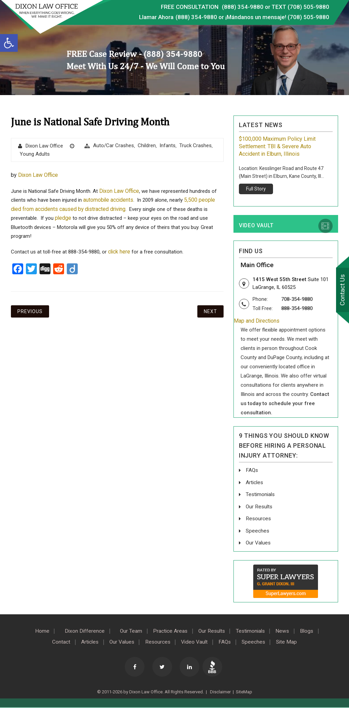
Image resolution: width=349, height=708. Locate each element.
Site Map (292, 641)
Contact (55, 641)
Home (35, 630)
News (287, 630)
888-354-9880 (298, 309)
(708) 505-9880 (308, 17)
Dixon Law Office (44, 146)
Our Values (259, 542)
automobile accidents (108, 200)
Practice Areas (168, 630)
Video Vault (256, 226)
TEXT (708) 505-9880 (300, 6)
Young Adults (35, 154)
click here (119, 252)
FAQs (252, 471)
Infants (168, 145)
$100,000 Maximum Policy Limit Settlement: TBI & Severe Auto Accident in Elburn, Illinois (277, 146)
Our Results (260, 507)
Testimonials (261, 495)
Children (147, 145)
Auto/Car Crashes (113, 145)
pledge (63, 218)
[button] (9, 43)
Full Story (256, 188)
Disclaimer (220, 691)
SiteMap (244, 691)
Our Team (127, 630)
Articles (255, 483)
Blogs (313, 630)
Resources (259, 518)
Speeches (258, 530)
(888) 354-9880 (242, 6)
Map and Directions (257, 322)
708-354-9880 (298, 300)
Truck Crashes (195, 145)
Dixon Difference (79, 630)
